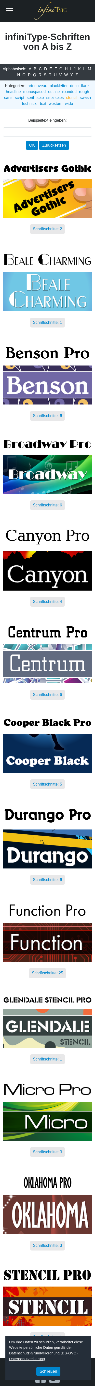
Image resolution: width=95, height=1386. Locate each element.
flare (85, 86)
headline (13, 92)
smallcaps (55, 98)
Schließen (48, 1371)
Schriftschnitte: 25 (47, 973)
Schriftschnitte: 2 (47, 229)
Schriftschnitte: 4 (47, 602)
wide (69, 103)
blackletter (59, 86)
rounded (69, 92)
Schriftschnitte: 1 (47, 323)
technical (30, 103)
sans (8, 98)
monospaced (34, 92)
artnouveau (37, 86)
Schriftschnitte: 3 (47, 1152)
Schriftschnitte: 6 (47, 416)
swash (85, 98)
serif (30, 98)
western (56, 103)
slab (40, 98)
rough (84, 92)
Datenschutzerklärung (27, 1359)
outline (54, 92)
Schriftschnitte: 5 (47, 784)
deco (74, 86)
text (43, 103)
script (19, 98)
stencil (71, 98)
